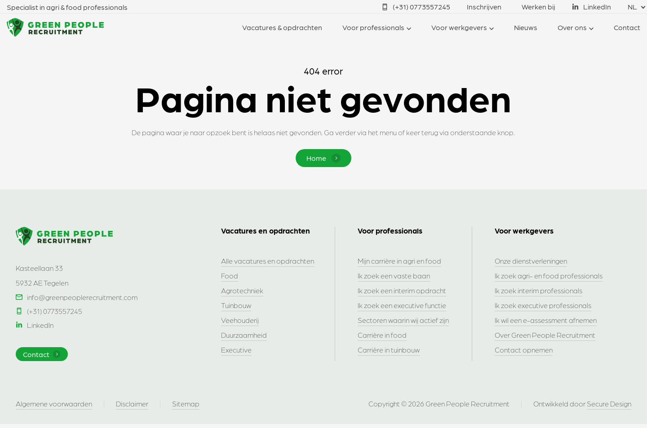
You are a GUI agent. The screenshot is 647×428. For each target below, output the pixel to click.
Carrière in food (382, 335)
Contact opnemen (524, 350)
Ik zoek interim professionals (538, 291)
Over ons (572, 27)
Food (229, 276)
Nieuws (525, 27)
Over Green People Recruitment (545, 335)
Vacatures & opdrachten (282, 27)
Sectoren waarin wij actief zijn (403, 321)
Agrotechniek (242, 291)
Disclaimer (132, 407)
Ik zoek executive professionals (543, 306)
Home (323, 158)
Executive (236, 350)
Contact (627, 27)
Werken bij (538, 6)
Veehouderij (240, 321)
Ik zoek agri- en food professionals (549, 276)
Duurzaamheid (244, 335)
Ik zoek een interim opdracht (402, 291)
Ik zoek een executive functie (402, 306)
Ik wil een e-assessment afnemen (546, 321)
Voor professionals (373, 27)
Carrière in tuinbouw (389, 350)
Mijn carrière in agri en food (399, 261)
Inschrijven (484, 6)
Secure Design (609, 407)
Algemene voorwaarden (54, 407)
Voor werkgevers (459, 27)
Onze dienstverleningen (531, 261)
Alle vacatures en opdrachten (267, 261)
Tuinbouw (236, 306)
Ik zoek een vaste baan (394, 276)
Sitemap (185, 407)
